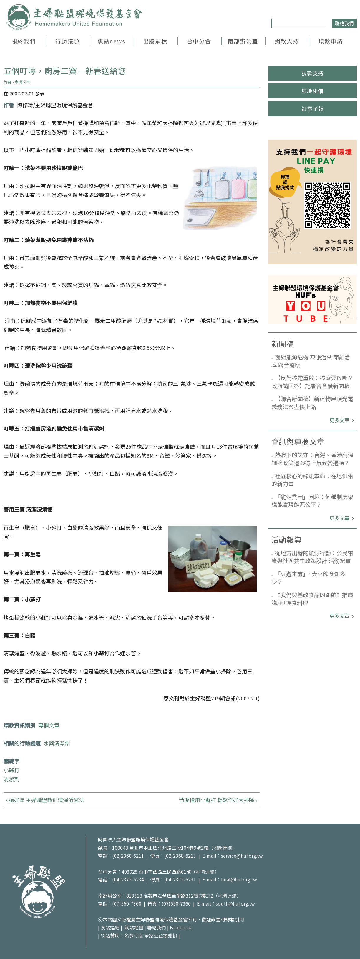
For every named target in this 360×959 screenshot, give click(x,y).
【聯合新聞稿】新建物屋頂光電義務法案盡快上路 (312, 402)
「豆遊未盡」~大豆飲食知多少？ (308, 578)
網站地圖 (134, 927)
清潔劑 (11, 779)
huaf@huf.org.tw (239, 879)
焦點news (111, 41)
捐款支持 (287, 41)
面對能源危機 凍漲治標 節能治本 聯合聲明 (310, 361)
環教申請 (330, 41)
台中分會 (199, 41)
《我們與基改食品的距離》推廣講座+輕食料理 (312, 598)
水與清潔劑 (57, 743)
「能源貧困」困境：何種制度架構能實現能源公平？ (312, 501)
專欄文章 (22, 82)
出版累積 (155, 41)
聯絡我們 (344, 23)
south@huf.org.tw (235, 903)
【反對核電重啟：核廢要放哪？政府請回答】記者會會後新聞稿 (312, 382)
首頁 (7, 82)
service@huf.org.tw (242, 855)
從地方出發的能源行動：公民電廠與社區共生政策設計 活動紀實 (312, 557)
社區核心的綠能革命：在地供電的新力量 (312, 480)
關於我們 (23, 41)
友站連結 (110, 927)
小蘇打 (11, 770)
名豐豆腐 (133, 935)
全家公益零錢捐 (160, 935)
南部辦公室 (243, 41)
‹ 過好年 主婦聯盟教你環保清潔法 (45, 800)
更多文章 (340, 420)
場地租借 (312, 91)
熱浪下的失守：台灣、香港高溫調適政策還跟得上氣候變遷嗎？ (312, 459)
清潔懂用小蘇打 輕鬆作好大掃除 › (218, 800)
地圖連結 (222, 847)
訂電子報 (312, 108)
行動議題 (67, 41)
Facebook (180, 927)
